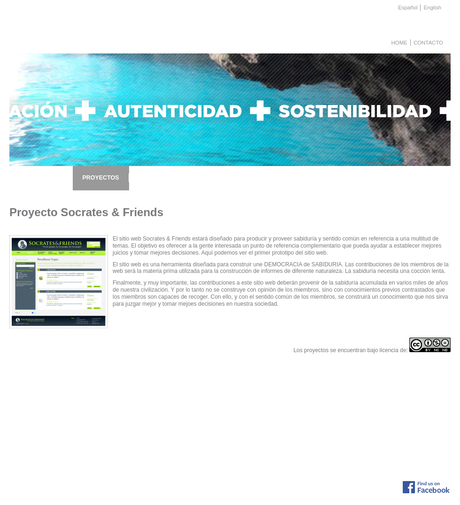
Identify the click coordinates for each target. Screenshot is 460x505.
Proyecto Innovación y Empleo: (135, 429)
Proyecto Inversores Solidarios (135, 435)
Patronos (50, 442)
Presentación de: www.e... (334, 442)
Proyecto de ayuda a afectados (135, 422)
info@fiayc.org (339, 482)
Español (407, 7)
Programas (198, 416)
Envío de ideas (247, 410)
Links (384, 410)
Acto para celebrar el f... (332, 422)
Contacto (428, 42)
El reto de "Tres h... (327, 435)
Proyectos (51, 416)
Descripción (53, 410)
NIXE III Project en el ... (331, 416)
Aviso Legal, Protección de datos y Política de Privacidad (262, 488)
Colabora (50, 429)
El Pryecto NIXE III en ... (332, 429)
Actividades (53, 422)
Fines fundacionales (63, 435)
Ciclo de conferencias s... (333, 448)
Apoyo (192, 422)
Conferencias (200, 410)
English (432, 7)
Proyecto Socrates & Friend (131, 442)
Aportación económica (255, 422)
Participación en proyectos (260, 416)
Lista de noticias (323, 410)
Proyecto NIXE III (119, 416)
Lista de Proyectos (121, 410)
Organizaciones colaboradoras (413, 416)
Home (399, 42)
